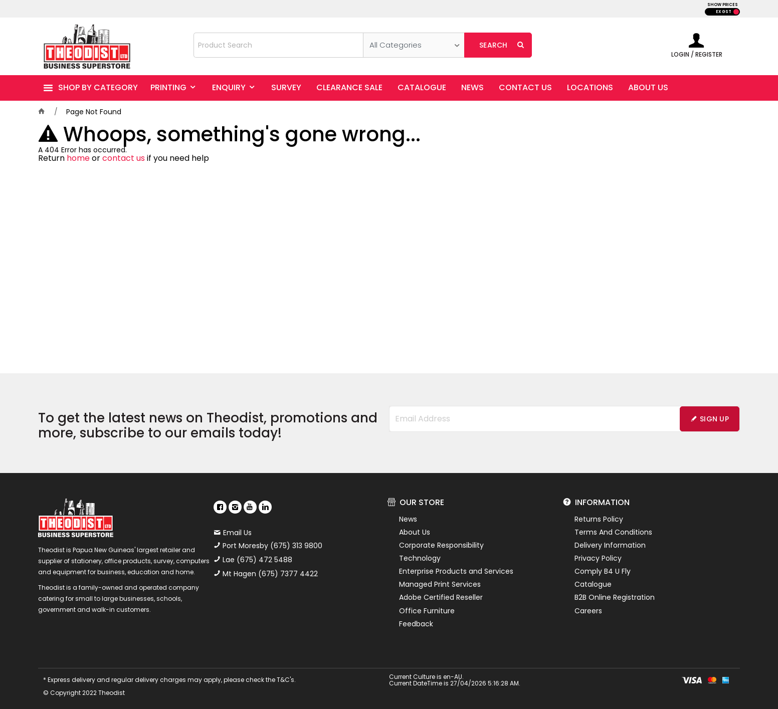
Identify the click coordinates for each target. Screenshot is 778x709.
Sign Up (714, 419)
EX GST (723, 12)
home (78, 158)
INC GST (736, 12)
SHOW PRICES (722, 5)
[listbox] (414, 45)
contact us (123, 158)
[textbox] (278, 45)
